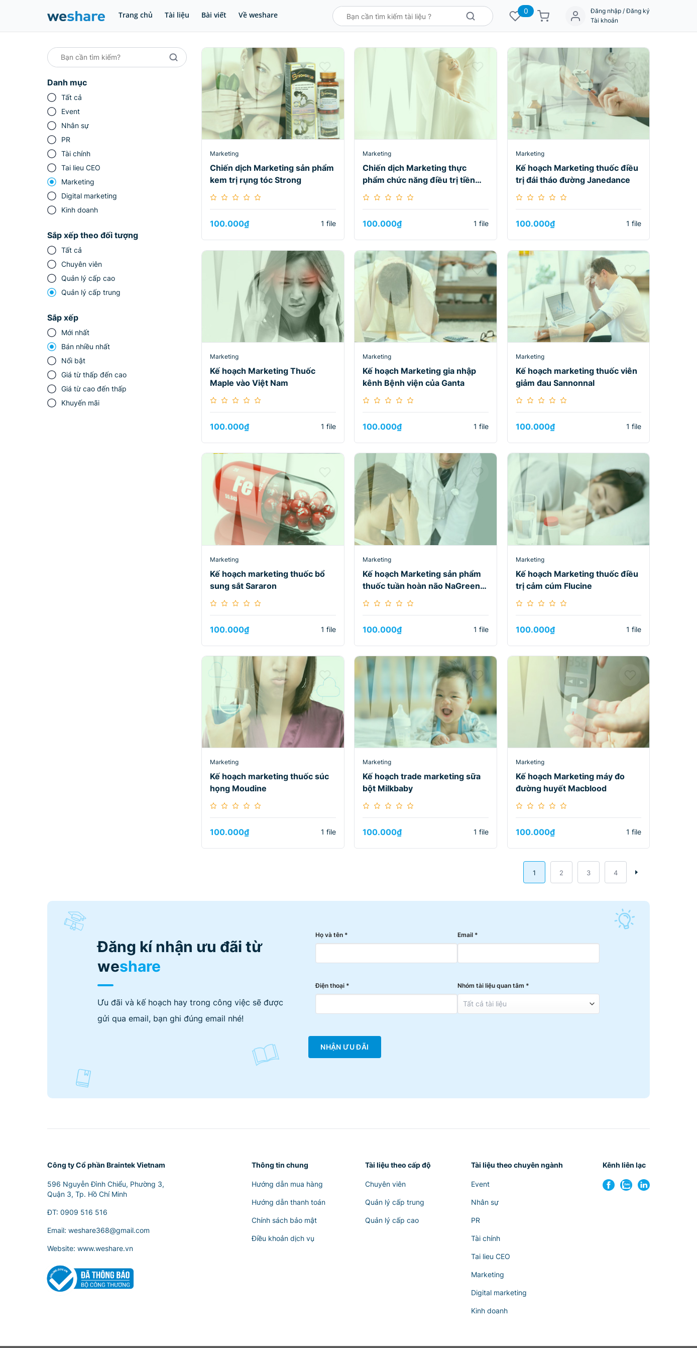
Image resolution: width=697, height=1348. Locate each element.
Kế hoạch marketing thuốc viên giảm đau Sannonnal (576, 377)
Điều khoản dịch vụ (283, 1240)
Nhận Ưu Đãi (344, 1049)
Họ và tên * (331, 937)
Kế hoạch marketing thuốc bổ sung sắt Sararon (267, 580)
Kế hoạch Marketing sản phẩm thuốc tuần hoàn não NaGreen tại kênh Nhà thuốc (422, 580)
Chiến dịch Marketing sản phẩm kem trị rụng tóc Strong (272, 174)
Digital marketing (89, 195)
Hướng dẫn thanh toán (288, 1204)
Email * (467, 937)
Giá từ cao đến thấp (94, 388)
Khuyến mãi (80, 402)
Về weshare (258, 15)
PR (65, 139)
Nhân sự (75, 125)
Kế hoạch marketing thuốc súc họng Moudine (269, 782)
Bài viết (213, 15)
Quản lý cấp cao (88, 278)
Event (70, 111)
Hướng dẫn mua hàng (287, 1186)
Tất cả (71, 97)
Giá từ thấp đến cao (94, 374)
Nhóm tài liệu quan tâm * (493, 987)
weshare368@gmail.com (109, 1232)
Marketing (77, 181)
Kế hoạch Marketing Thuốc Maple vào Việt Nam (262, 377)
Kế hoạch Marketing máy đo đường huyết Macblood (570, 782)
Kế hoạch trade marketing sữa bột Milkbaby (422, 782)
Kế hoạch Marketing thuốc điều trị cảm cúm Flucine (577, 580)
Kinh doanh (79, 209)
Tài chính (75, 153)
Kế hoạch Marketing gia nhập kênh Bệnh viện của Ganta (419, 377)
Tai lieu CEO (80, 167)
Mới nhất (75, 332)
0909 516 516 (83, 1214)
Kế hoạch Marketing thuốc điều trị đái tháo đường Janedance (577, 174)
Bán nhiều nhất (85, 346)
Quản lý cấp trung (91, 292)
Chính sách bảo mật (284, 1222)
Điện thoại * (332, 987)
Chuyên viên (81, 264)
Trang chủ (136, 15)
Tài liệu (177, 15)
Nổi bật (73, 360)
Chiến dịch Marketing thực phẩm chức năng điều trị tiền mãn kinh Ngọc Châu (419, 174)
